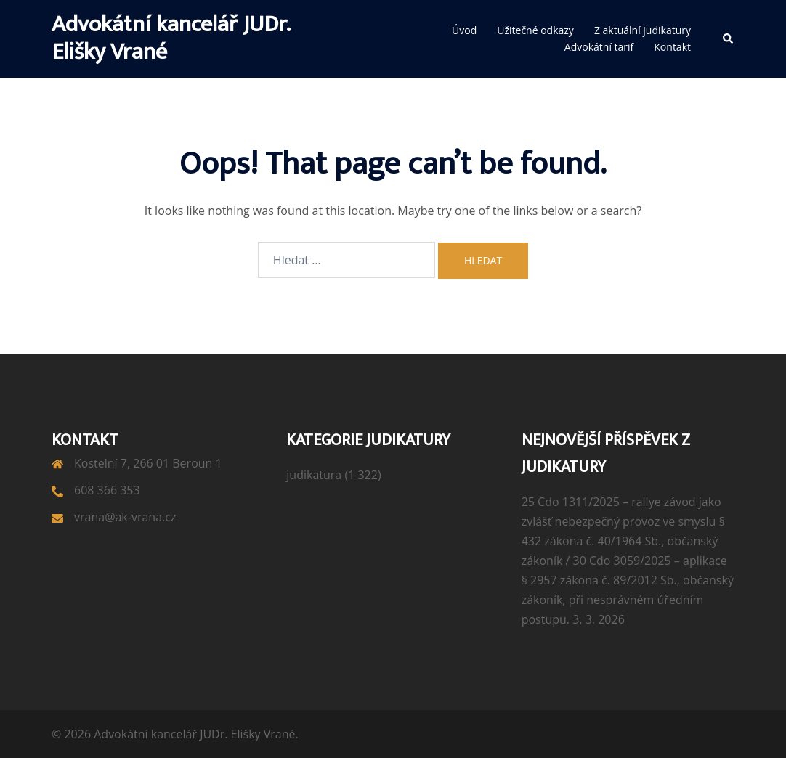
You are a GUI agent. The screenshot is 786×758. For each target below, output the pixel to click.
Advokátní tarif (598, 47)
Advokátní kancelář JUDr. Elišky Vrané (171, 38)
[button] (728, 38)
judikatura (313, 475)
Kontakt (672, 47)
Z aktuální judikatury (642, 30)
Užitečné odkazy (535, 30)
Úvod (464, 30)
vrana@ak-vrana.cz (125, 517)
